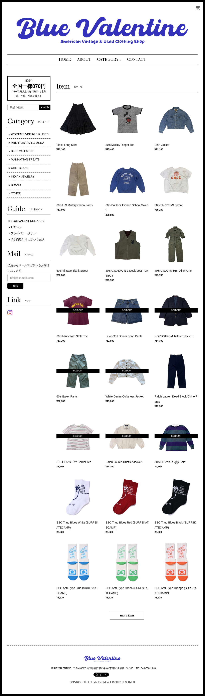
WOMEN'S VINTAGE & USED (30, 134)
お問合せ (16, 227)
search (44, 107)
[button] (109, 60)
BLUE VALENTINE (22, 151)
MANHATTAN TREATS (25, 159)
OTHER (16, 193)
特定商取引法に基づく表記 (27, 239)
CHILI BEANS (19, 167)
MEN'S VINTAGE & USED (27, 142)
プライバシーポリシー (25, 233)
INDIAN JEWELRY (22, 176)
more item (127, 615)
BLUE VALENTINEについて (28, 220)
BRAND (16, 185)
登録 (15, 285)
